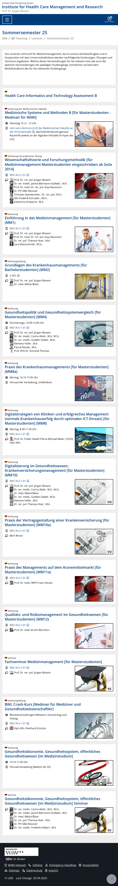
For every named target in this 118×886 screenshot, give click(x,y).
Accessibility (89, 865)
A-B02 (13, 275)
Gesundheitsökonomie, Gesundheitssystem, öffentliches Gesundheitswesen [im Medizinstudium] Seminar (52, 801)
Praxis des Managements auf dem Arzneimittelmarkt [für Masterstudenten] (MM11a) (53, 569)
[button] (109, 19)
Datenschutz (32, 870)
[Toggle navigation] (7, 20)
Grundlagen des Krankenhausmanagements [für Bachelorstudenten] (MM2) (46, 267)
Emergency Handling (60, 865)
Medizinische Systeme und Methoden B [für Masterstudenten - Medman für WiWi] (58, 115)
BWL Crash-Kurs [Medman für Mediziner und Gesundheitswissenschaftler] (43, 706)
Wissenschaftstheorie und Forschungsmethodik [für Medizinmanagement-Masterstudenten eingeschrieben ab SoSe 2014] (58, 164)
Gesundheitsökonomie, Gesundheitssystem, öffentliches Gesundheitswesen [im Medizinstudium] (52, 754)
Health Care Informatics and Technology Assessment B (51, 95)
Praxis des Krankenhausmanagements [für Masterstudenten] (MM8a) (57, 369)
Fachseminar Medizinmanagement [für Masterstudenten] (53, 661)
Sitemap (12, 870)
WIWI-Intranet (15, 865)
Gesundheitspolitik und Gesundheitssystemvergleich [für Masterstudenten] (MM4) (53, 314)
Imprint (51, 870)
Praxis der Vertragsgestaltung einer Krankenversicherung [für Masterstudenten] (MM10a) (57, 522)
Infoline (35, 865)
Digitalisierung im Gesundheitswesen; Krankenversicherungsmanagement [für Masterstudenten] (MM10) (54, 470)
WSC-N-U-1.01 (18, 175)
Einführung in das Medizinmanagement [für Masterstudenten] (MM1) (57, 220)
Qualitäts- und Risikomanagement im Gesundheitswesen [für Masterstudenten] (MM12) (56, 617)
